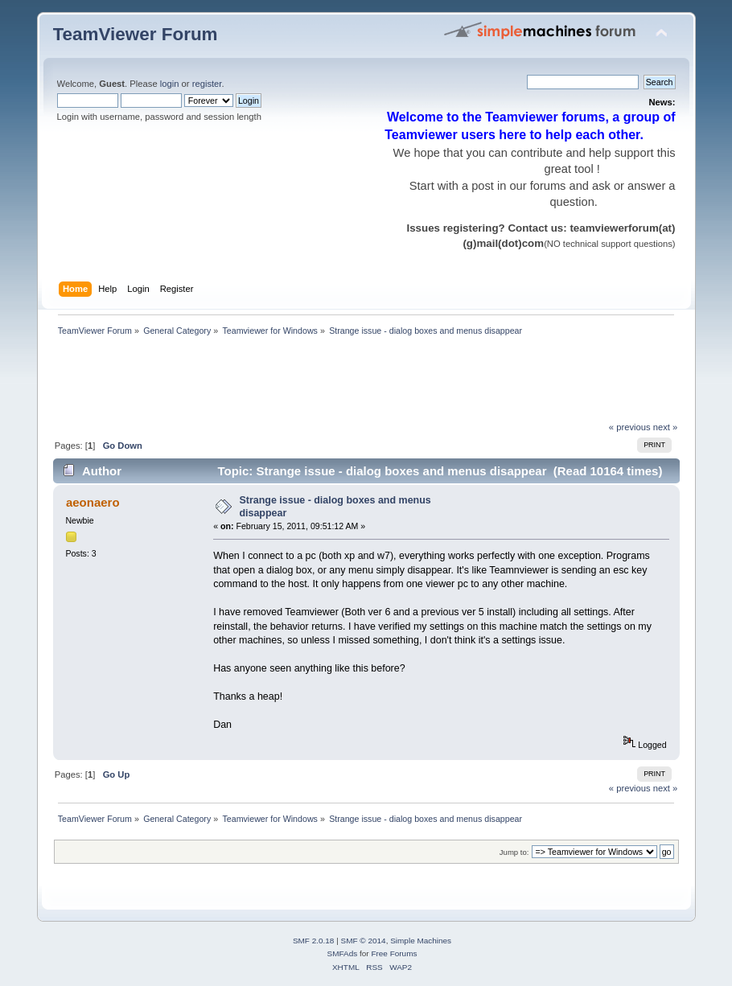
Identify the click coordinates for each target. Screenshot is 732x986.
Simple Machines (420, 940)
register (207, 83)
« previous (630, 427)
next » (665, 427)
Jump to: (514, 852)
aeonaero (93, 502)
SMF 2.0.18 (314, 940)
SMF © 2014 (363, 940)
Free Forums (394, 953)
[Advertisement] (346, 383)
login (169, 83)
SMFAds (342, 953)
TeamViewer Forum (135, 34)
